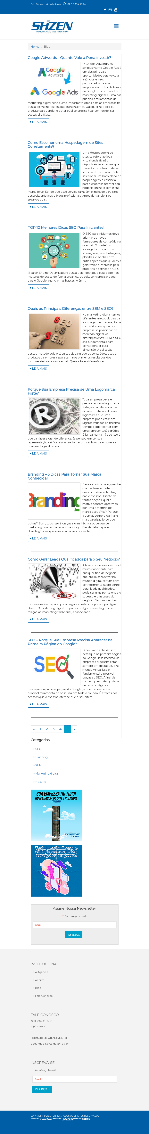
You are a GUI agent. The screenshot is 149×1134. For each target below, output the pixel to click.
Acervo (39, 980)
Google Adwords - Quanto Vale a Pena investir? (69, 58)
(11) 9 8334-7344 (74, 4)
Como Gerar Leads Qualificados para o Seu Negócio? (74, 559)
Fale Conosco (43, 995)
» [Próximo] (74, 729)
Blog (37, 987)
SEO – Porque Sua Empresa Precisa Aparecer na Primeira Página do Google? (70, 642)
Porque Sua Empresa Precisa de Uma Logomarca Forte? (71, 391)
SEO (37, 749)
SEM (38, 765)
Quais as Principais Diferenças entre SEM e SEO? (70, 309)
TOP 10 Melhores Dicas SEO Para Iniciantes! (66, 228)
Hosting (40, 782)
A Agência (41, 972)
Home (35, 46)
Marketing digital (46, 773)
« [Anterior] (35, 730)
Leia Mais (38, 122)
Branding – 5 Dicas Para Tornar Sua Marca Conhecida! (64, 476)
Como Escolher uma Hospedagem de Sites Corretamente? (65, 145)
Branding (41, 757)
